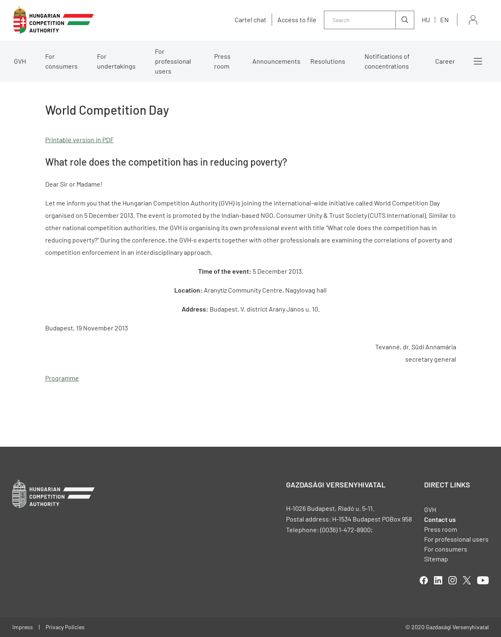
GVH (20, 61)
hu (426, 19)
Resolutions (327, 61)
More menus (478, 61)
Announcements (276, 61)
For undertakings (116, 61)
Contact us (440, 519)
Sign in (473, 20)
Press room (222, 61)
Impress (22, 626)
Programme (62, 378)
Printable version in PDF (79, 139)
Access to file (296, 19)
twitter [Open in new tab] (467, 580)
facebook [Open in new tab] (424, 580)
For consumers (61, 61)
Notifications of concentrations (387, 61)
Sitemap (436, 559)
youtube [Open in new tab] (483, 580)
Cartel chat (250, 19)
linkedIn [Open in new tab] (438, 580)
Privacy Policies (65, 626)
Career (445, 61)
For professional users (173, 61)
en (444, 19)
